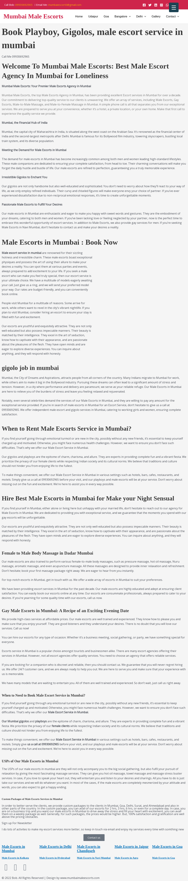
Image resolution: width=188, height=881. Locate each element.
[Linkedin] (155, 5)
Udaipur (93, 16)
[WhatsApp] (167, 5)
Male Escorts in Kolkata (15, 857)
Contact (172, 16)
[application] (129, 16)
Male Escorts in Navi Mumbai (94, 857)
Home (79, 16)
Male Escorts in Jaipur (132, 846)
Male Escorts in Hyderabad (54, 857)
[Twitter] (150, 5)
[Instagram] (161, 5)
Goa (106, 16)
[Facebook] (144, 5)
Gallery (156, 16)
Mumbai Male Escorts (33, 16)
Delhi (141, 16)
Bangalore (123, 16)
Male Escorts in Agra (126, 857)
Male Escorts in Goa (167, 846)
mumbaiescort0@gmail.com (64, 4)
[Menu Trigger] (174, 7)
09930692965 (23, 4)
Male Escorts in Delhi (55, 846)
